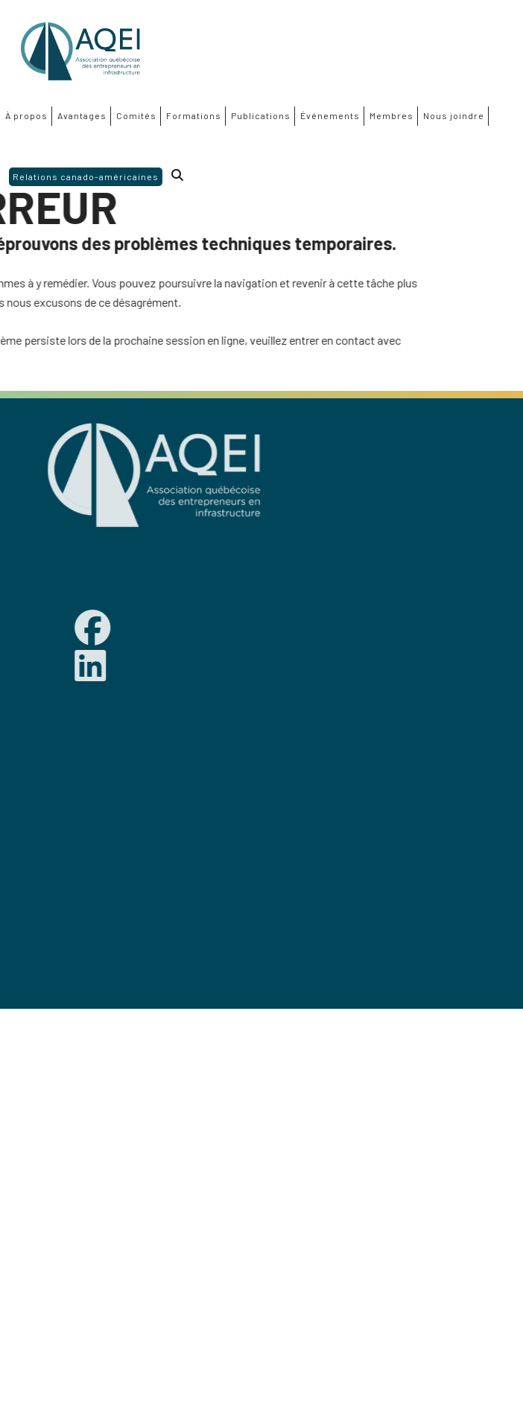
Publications (261, 115)
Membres (391, 115)
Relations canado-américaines (86, 176)
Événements (330, 115)
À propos (26, 115)
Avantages (82, 115)
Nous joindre (453, 115)
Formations (193, 115)
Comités (136, 115)
